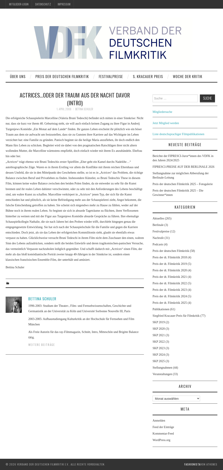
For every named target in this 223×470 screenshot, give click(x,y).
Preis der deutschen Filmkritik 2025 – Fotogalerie (183, 184)
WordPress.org (161, 440)
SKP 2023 (159, 348)
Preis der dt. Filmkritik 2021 (170, 276)
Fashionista (192, 464)
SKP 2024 (159, 354)
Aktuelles (158, 218)
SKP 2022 (159, 341)
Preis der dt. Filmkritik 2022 (170, 283)
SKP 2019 (159, 322)
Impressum (64, 4)
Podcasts (158, 244)
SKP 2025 (159, 361)
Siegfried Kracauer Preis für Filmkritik (176, 315)
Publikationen (161, 309)
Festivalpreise (111, 76)
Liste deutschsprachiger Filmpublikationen (178, 134)
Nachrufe (158, 238)
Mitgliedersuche (162, 112)
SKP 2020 (159, 328)
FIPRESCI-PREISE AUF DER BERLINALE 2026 (183, 166)
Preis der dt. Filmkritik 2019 (170, 263)
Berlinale (158, 225)
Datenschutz (43, 4)
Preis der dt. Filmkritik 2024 (170, 296)
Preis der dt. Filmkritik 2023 (170, 289)
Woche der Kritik (187, 76)
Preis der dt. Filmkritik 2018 (170, 257)
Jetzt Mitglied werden (166, 123)
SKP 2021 (159, 335)
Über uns (17, 76)
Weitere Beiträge (41, 345)
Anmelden (159, 420)
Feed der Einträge (163, 427)
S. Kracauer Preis (148, 76)
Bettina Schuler (84, 109)
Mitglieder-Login (19, 4)
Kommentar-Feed (163, 433)
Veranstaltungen (162, 374)
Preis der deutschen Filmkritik (62, 76)
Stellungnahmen (162, 367)
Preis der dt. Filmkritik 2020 (170, 270)
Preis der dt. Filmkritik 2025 (170, 302)
